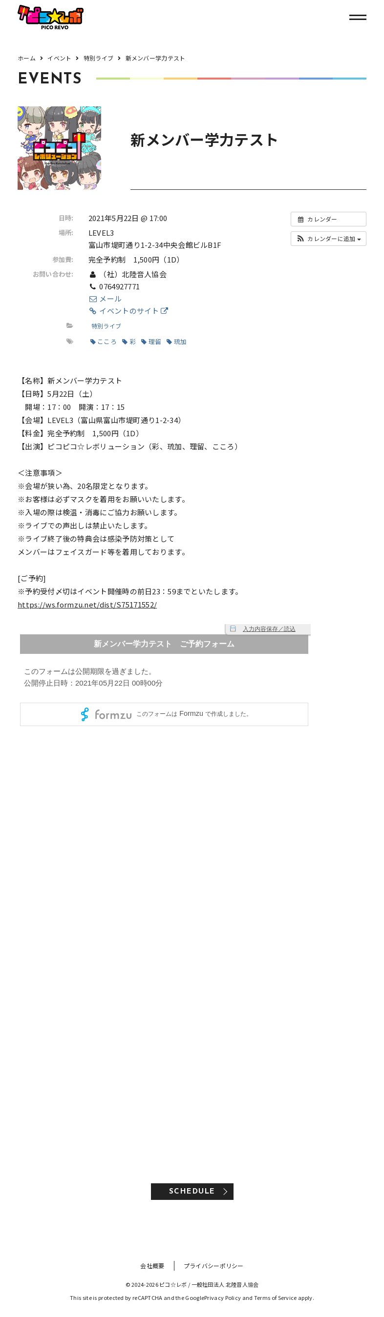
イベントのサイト (128, 310)
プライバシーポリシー (214, 1265)
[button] (328, 238)
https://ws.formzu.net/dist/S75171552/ (87, 604)
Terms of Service (275, 1297)
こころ (103, 341)
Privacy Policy (222, 1297)
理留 (151, 341)
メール (105, 298)
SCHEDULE (192, 1191)
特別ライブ (106, 326)
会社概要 (152, 1265)
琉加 (177, 341)
